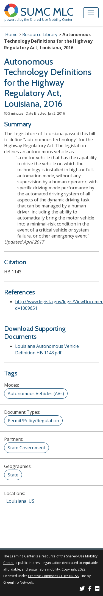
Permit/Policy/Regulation (33, 421)
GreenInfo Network (18, 582)
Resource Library (39, 34)
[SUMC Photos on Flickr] (97, 589)
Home (11, 34)
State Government (26, 448)
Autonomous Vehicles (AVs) (36, 393)
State (13, 475)
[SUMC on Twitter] (82, 589)
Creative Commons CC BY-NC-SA (53, 576)
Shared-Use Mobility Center (51, 19)
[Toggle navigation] (91, 12)
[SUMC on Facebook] (89, 589)
